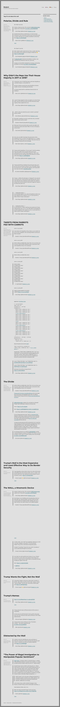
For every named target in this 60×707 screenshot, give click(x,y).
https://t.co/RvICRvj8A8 (21, 37)
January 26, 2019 (31, 93)
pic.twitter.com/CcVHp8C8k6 (30, 691)
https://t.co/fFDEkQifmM (25, 155)
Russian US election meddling (48, 21)
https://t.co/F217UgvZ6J (22, 406)
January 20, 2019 (35, 504)
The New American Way (47, 18)
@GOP (15, 366)
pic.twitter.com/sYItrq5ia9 (31, 493)
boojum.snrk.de (9, 702)
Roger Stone (16, 660)
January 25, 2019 (31, 373)
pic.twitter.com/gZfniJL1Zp (32, 409)
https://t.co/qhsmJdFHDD (29, 599)
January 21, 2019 (31, 143)
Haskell (5, 230)
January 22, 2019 (31, 158)
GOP (7, 83)
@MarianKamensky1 (35, 27)
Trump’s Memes (11, 596)
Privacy (55, 7)
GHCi (27, 343)
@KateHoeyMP (18, 59)
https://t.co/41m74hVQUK (23, 292)
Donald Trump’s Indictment (48, 20)
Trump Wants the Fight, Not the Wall (22, 577)
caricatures (5, 387)
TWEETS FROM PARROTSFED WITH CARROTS (16, 223)
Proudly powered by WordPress (17, 702)
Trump (5, 30)
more (15, 43)
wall (8, 30)
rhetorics (5, 390)
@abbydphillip (32, 431)
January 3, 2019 (27, 627)
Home (43, 7)
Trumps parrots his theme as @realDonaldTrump (23, 393)
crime (9, 229)
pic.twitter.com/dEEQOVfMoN (30, 64)
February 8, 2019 (29, 40)
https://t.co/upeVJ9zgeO (22, 366)
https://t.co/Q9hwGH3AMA (22, 563)
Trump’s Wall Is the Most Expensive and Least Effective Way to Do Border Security (22, 465)
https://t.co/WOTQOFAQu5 (21, 584)
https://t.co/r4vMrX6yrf (27, 362)
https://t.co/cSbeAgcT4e (19, 691)
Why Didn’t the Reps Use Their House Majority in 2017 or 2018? (22, 76)
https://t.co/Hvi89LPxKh (28, 475)
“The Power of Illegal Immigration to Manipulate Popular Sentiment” (21, 655)
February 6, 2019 (33, 56)
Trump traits (9, 233)
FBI (7, 640)
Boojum (6, 7)
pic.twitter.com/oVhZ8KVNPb (32, 28)
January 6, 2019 (32, 551)
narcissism (5, 28)
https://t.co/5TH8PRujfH (21, 643)
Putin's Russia (6, 29)
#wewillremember (27, 168)
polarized (8, 28)
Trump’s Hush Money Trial (48, 19)
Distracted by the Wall (14, 636)
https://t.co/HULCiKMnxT (19, 370)
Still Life (45, 17)
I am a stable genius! (20, 313)
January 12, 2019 (31, 199)
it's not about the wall (7, 388)
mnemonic (7, 231)
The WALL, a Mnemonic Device (19, 488)
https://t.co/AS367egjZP (19, 53)
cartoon (8, 387)
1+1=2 (17, 321)
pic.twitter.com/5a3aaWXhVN (20, 624)
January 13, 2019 (35, 171)
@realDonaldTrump (18, 362)
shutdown (9, 29)
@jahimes (17, 565)
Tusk (6, 30)
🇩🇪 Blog (51, 7)
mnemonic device (35, 414)
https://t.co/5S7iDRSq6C (19, 599)
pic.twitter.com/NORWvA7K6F (20, 435)
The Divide (9, 381)
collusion (5, 640)
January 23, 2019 (31, 105)
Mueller (9, 641)
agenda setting (6, 229)
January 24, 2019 (31, 31)
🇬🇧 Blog (46, 7)
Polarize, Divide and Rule (16, 21)
